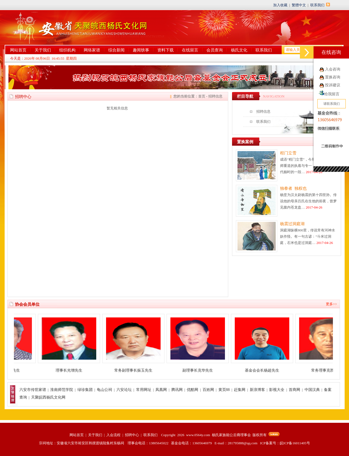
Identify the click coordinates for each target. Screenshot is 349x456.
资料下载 (165, 50)
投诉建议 (332, 85)
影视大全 (276, 390)
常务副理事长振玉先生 (138, 370)
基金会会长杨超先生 (266, 370)
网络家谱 (92, 50)
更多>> (331, 304)
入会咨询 (332, 69)
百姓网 (208, 390)
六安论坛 (124, 390)
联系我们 (317, 5)
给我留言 (329, 94)
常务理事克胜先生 (331, 370)
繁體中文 (299, 5)
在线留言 (190, 50)
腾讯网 (177, 390)
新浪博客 (257, 390)
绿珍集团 (85, 390)
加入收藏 (280, 5)
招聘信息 (215, 96)
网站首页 (18, 50)
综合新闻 (116, 50)
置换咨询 (332, 77)
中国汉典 (312, 390)
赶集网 (239, 390)
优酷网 (192, 390)
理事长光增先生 (73, 370)
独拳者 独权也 (293, 188)
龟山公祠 (104, 390)
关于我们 (43, 50)
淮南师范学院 (61, 390)
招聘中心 (132, 435)
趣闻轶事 (141, 50)
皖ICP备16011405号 (295, 443)
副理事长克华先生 (202, 370)
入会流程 (113, 435)
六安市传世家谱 (32, 390)
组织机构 (67, 50)
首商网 (294, 390)
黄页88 (224, 390)
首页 (201, 96)
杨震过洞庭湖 (292, 224)
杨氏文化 (239, 50)
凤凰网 (161, 390)
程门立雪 (288, 153)
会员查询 (214, 50)
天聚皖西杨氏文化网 (48, 397)
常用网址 (143, 390)
